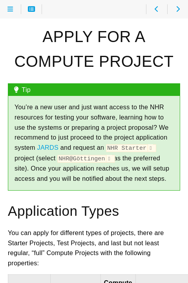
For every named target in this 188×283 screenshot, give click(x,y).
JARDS (47, 147)
